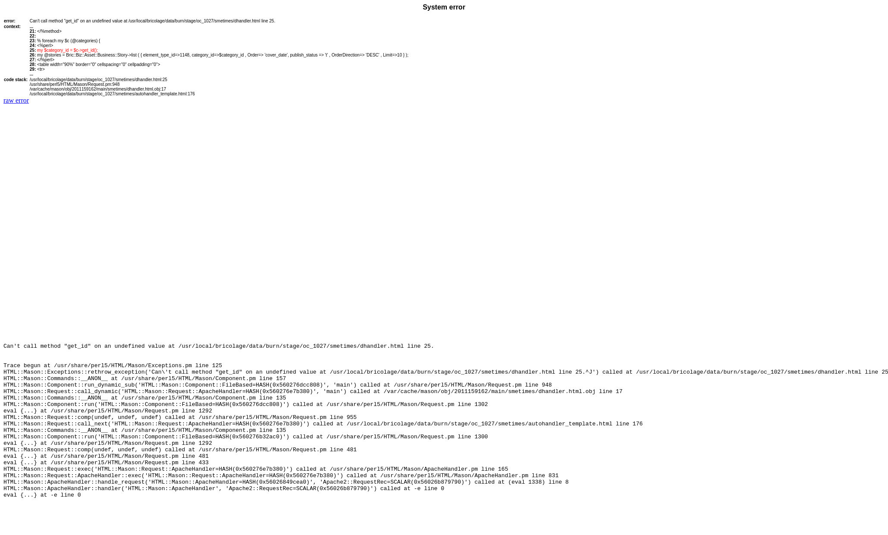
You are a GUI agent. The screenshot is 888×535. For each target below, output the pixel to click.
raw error (16, 100)
